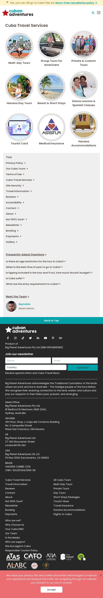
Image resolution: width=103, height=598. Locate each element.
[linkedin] (38, 337)
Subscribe (83, 367)
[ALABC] (16, 565)
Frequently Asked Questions (25, 254)
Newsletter (11, 505)
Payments (11, 514)
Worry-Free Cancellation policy (74, 2)
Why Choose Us (14, 524)
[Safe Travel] (82, 556)
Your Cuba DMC (14, 529)
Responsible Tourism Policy (21, 550)
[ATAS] (13, 556)
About (8, 497)
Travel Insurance (63, 505)
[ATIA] (51, 556)
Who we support (15, 541)
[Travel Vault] (67, 556)
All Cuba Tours (62, 480)
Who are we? (13, 520)
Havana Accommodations (69, 510)
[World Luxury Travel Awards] (46, 565)
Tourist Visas (61, 501)
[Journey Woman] (34, 565)
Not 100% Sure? (14, 501)
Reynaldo (24, 304)
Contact (10, 492)
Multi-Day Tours (63, 484)
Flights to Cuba (63, 514)
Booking (10, 510)
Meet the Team (16, 296)
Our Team (11, 533)
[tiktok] (23, 337)
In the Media (12, 537)
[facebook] (8, 337)
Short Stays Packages (67, 497)
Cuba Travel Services (18, 480)
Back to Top (51, 320)
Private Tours (61, 488)
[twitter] (30, 337)
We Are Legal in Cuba (18, 546)
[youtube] (45, 337)
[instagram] (15, 337)
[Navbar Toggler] (98, 12)
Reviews (10, 488)
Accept (51, 589)
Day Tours (60, 492)
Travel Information (16, 484)
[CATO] (33, 556)
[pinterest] (53, 337)
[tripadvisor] (60, 337)
